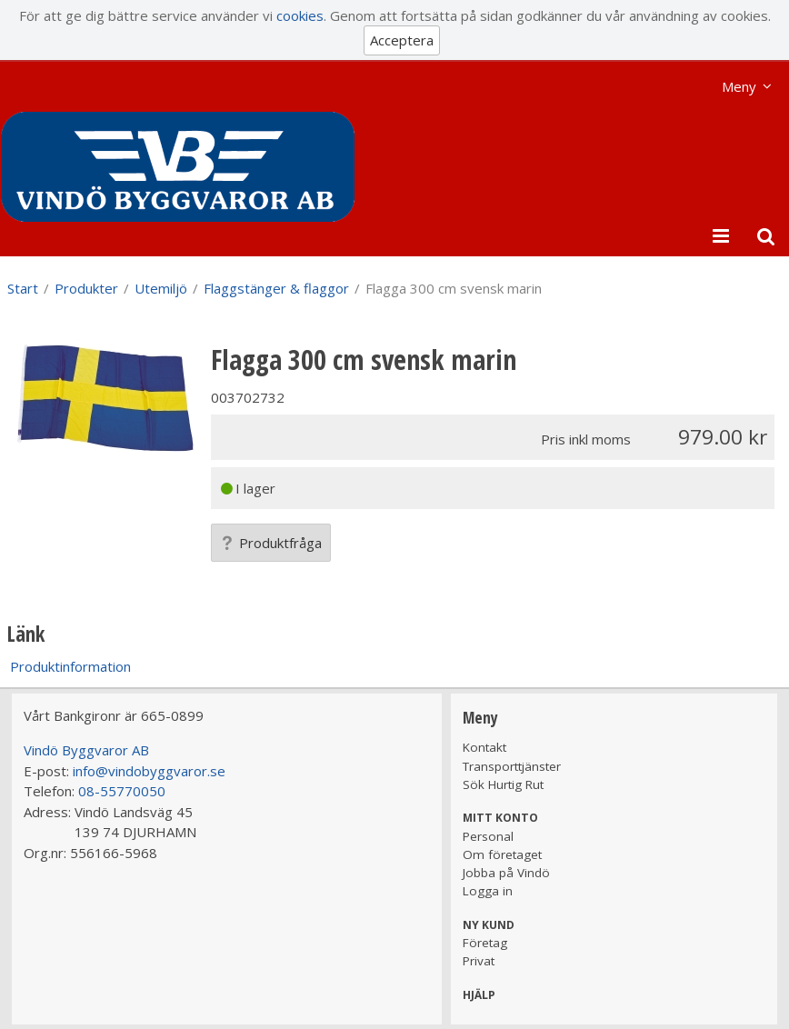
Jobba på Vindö (506, 872)
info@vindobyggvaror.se (149, 771)
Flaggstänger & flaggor (276, 288)
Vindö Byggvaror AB (86, 750)
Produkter (86, 288)
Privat (478, 961)
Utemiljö (161, 288)
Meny (739, 86)
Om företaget (502, 854)
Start (22, 288)
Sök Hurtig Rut (503, 784)
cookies (300, 15)
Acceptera (402, 40)
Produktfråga (271, 543)
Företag (485, 942)
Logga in (488, 891)
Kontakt (484, 747)
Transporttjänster (512, 766)
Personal (488, 836)
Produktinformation (70, 666)
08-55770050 (121, 791)
